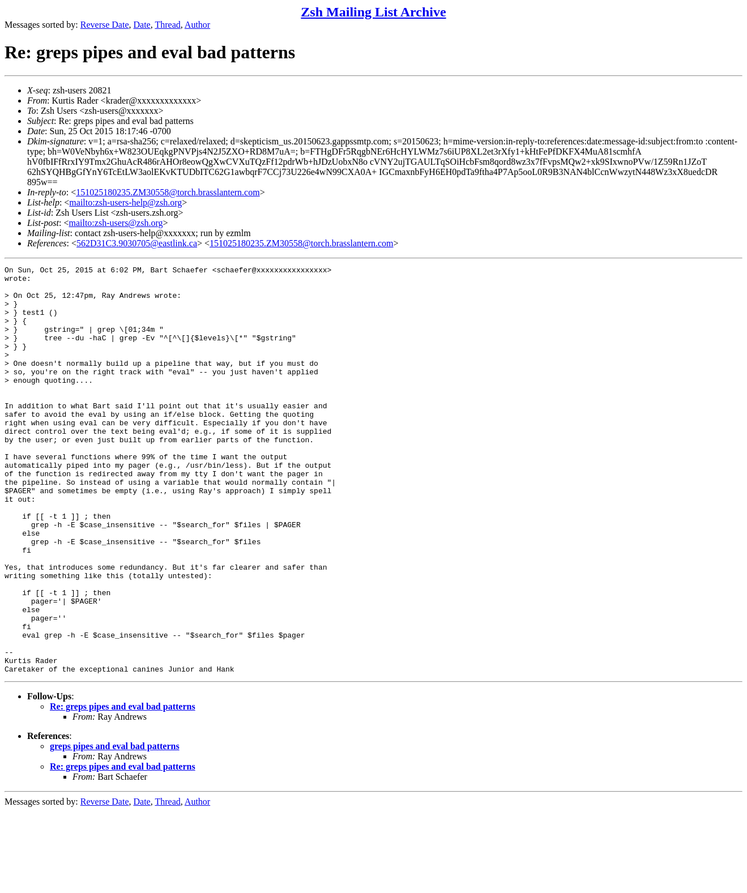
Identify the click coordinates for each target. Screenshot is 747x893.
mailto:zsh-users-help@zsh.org (125, 202)
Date (142, 24)
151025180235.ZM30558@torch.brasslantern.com (167, 192)
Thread (167, 24)
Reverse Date (104, 24)
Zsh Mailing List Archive (373, 12)
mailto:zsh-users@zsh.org (116, 223)
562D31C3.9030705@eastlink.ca (136, 243)
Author (197, 24)
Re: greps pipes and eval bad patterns (122, 788)
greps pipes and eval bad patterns (115, 827)
